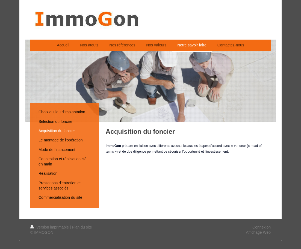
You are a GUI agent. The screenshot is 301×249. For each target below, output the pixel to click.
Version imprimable (50, 227)
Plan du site (82, 227)
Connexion (261, 227)
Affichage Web (258, 232)
